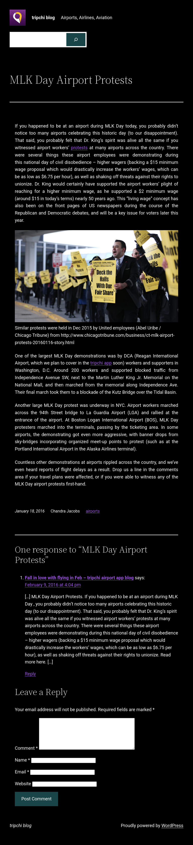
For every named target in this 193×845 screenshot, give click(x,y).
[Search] (75, 39)
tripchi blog (43, 17)
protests (79, 147)
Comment (26, 754)
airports (93, 511)
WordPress (172, 831)
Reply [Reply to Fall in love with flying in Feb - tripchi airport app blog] (30, 673)
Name (22, 766)
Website (23, 789)
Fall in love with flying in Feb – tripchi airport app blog (79, 577)
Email (22, 777)
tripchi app (101, 363)
